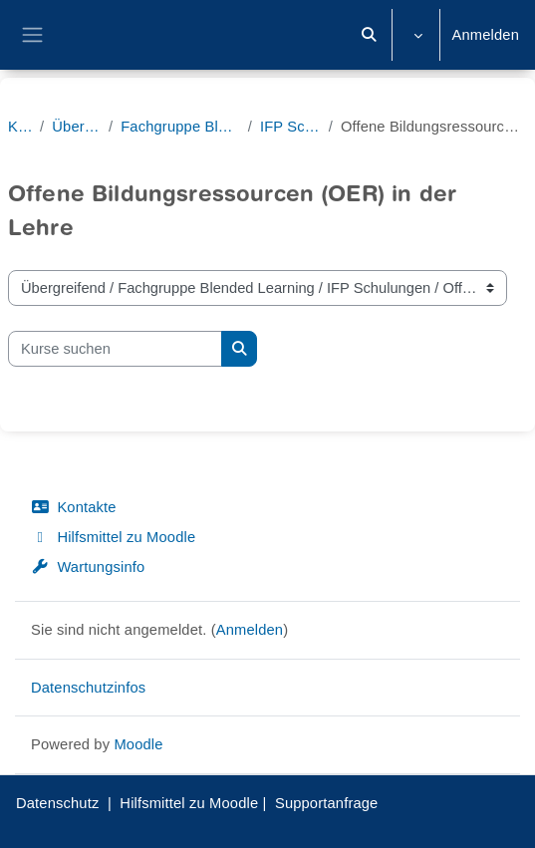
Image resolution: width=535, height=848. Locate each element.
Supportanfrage (327, 803)
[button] (369, 35)
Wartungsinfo (87, 567)
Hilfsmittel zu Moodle (113, 537)
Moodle (138, 744)
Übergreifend (76, 127)
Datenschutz (57, 803)
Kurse (20, 127)
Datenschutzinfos (88, 688)
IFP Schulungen (290, 127)
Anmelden (485, 35)
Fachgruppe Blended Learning (180, 127)
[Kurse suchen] (115, 349)
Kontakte (74, 507)
